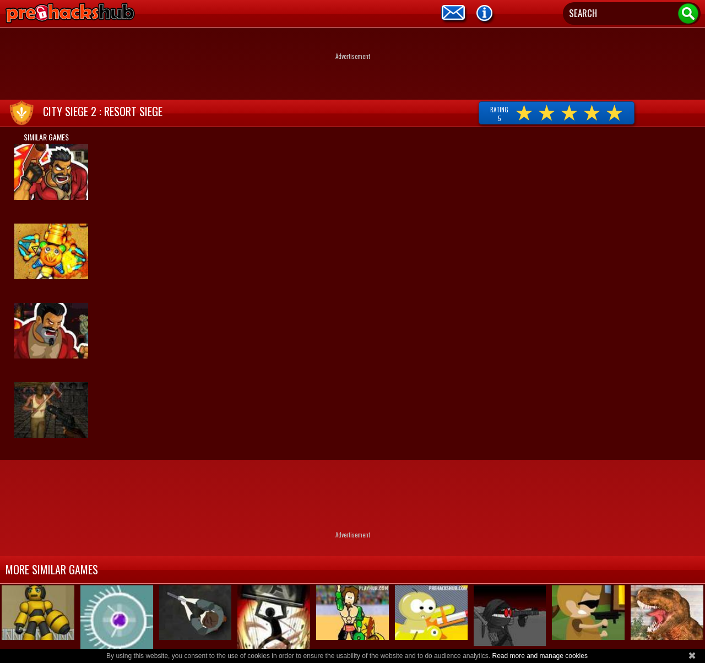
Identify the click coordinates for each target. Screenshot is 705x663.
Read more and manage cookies (539, 656)
